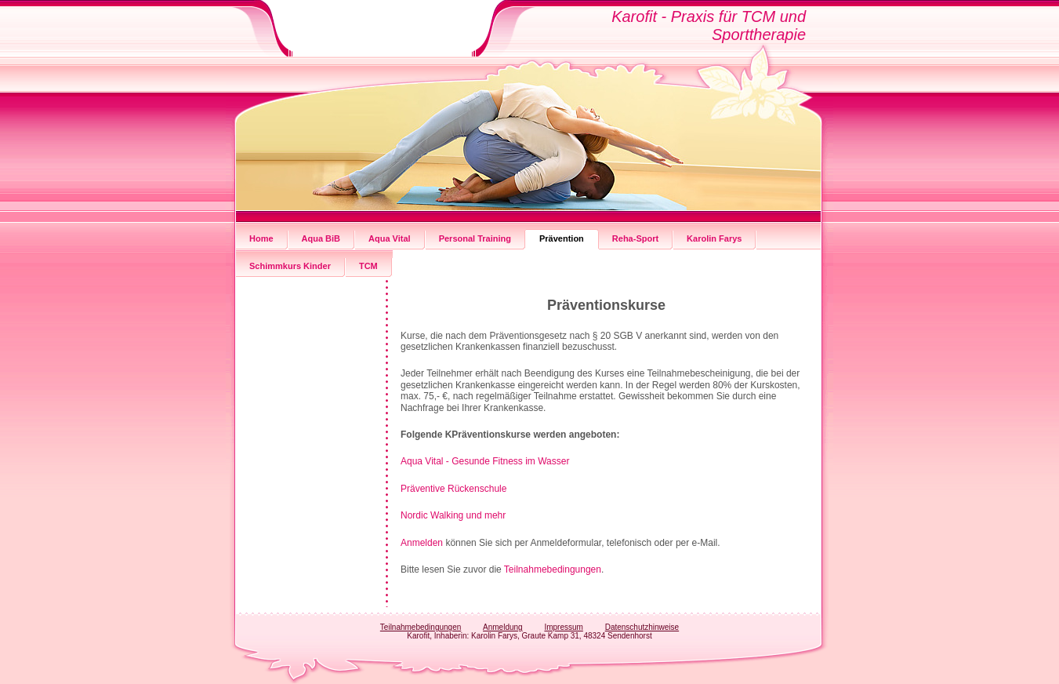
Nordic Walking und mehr (453, 515)
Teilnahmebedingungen (552, 569)
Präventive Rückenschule (453, 488)
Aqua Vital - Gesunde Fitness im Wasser (485, 461)
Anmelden (423, 542)
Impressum (563, 627)
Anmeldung (503, 627)
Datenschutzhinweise (642, 627)
